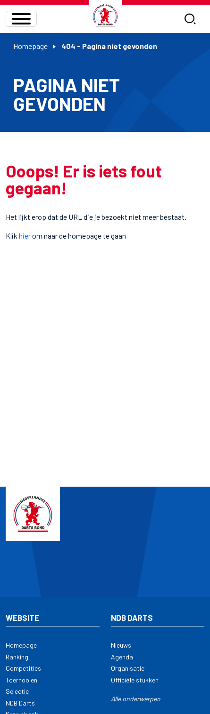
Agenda (122, 657)
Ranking (17, 657)
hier (25, 235)
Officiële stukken (135, 680)
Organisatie (127, 668)
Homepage (30, 45)
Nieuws (121, 645)
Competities (23, 668)
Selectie (17, 691)
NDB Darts (20, 703)
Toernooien (21, 680)
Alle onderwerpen (135, 699)
